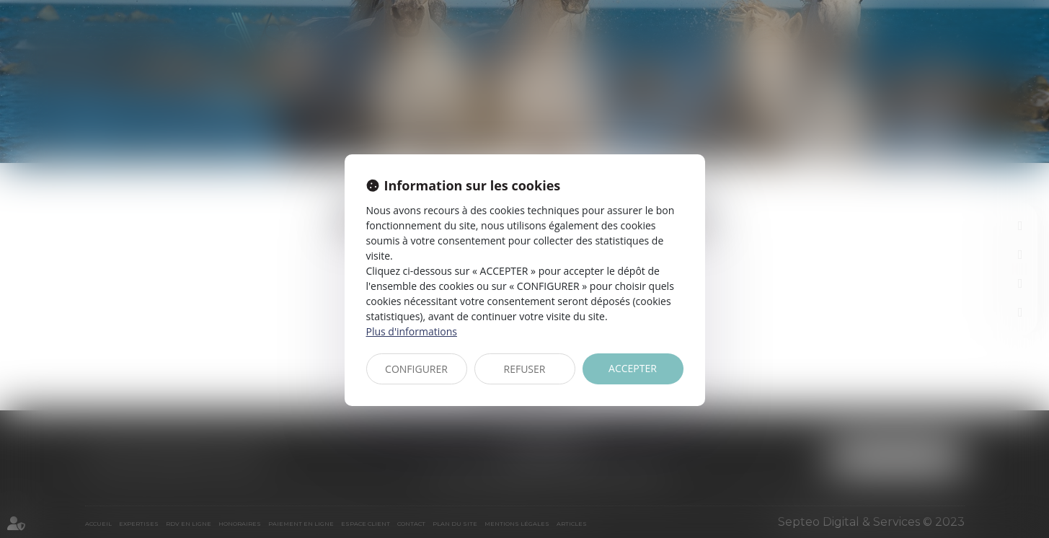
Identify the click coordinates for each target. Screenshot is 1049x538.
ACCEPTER (632, 368)
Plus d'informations (411, 331)
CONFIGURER (416, 369)
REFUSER (525, 369)
